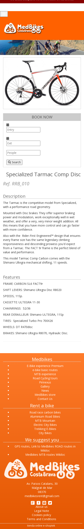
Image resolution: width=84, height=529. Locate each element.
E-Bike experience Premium (45, 366)
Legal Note (41, 511)
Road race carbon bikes (45, 412)
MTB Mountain (45, 421)
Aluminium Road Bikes (45, 416)
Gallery (45, 386)
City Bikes (45, 433)
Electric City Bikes (45, 425)
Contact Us (45, 399)
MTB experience (45, 374)
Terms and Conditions (41, 519)
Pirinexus (45, 382)
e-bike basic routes (45, 370)
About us (42, 507)
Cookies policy (41, 515)
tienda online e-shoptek (41, 525)
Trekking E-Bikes (45, 429)
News (45, 390)
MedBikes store (45, 395)
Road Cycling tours (45, 378)
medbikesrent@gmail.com (42, 496)
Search (14, 162)
